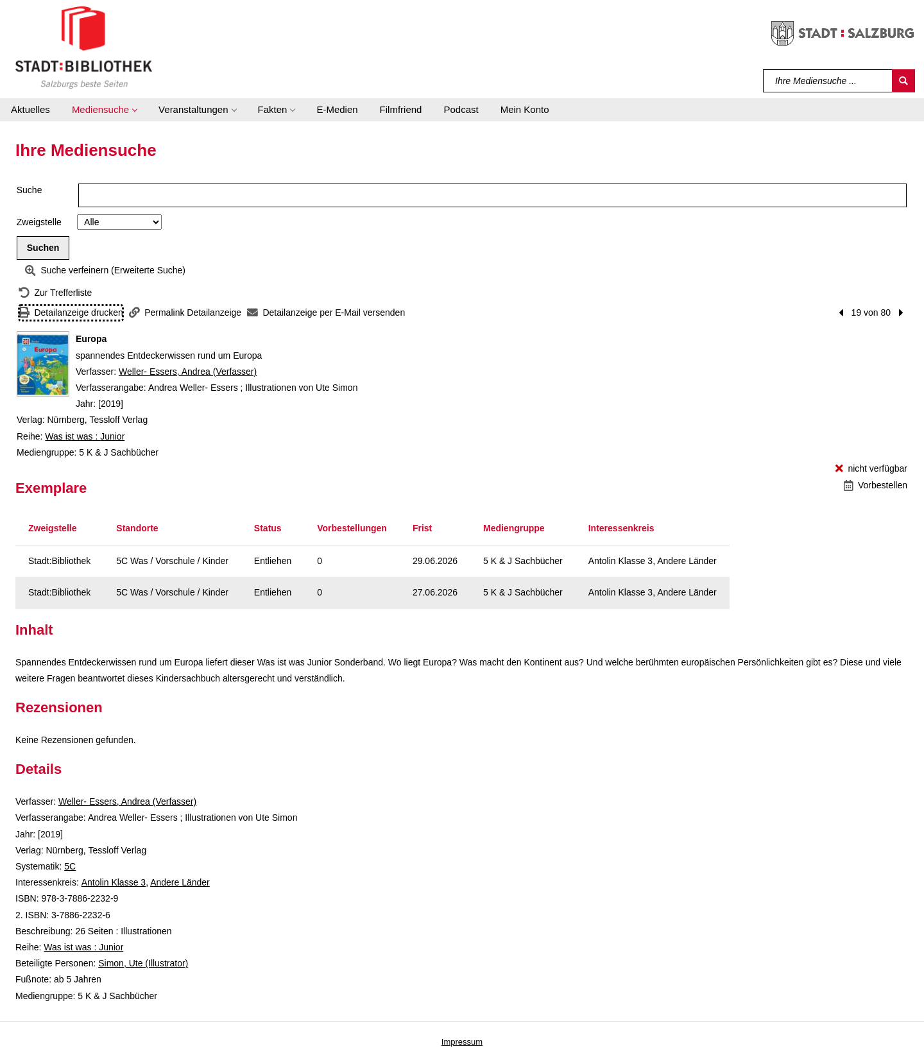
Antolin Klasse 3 (113, 882)
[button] (104, 109)
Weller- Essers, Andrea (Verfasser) (188, 371)
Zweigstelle (39, 222)
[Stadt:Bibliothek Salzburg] (83, 47)
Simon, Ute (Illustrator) (143, 963)
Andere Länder (180, 882)
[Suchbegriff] (828, 81)
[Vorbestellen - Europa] (875, 485)
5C (70, 866)
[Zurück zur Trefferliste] (55, 293)
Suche (29, 190)
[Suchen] (903, 80)
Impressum (462, 1042)
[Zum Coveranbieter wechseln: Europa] (43, 364)
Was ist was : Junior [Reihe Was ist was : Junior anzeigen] (84, 436)
